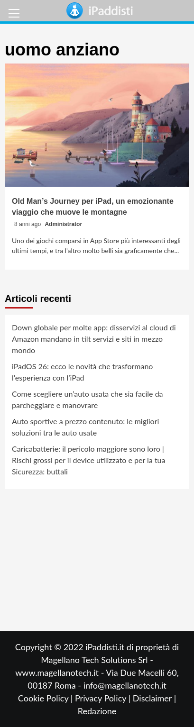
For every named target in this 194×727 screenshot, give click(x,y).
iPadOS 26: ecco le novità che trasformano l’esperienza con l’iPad (82, 372)
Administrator (63, 224)
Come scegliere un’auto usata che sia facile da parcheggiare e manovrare (87, 399)
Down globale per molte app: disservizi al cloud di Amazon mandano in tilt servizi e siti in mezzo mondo (94, 338)
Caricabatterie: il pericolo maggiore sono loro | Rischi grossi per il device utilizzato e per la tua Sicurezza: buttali (88, 460)
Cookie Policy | (46, 698)
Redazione (97, 711)
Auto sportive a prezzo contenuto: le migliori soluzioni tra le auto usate (85, 427)
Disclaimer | (154, 698)
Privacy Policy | (104, 698)
